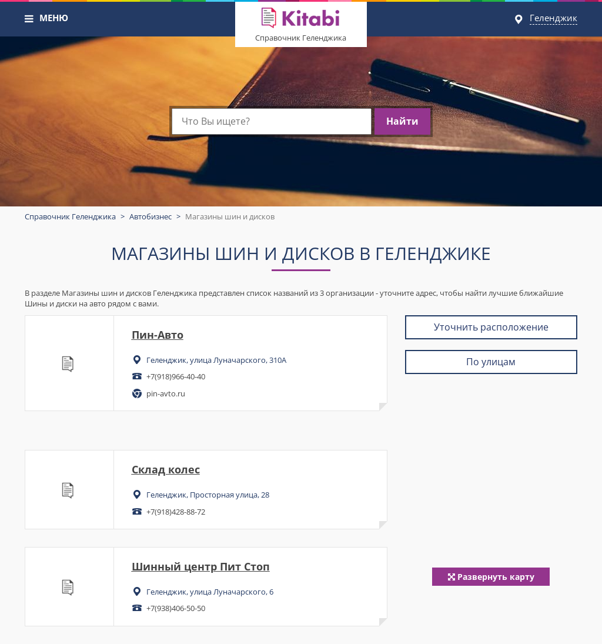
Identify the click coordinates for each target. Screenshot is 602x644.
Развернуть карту (491, 576)
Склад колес (166, 469)
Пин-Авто (157, 335)
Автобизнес (150, 216)
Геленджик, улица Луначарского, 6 (209, 591)
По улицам (491, 361)
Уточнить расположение (491, 327)
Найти (402, 121)
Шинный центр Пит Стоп (201, 566)
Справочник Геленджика (300, 37)
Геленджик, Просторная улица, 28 (207, 494)
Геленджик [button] (553, 18)
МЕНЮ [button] (53, 18)
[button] (29, 19)
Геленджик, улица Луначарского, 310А (216, 360)
